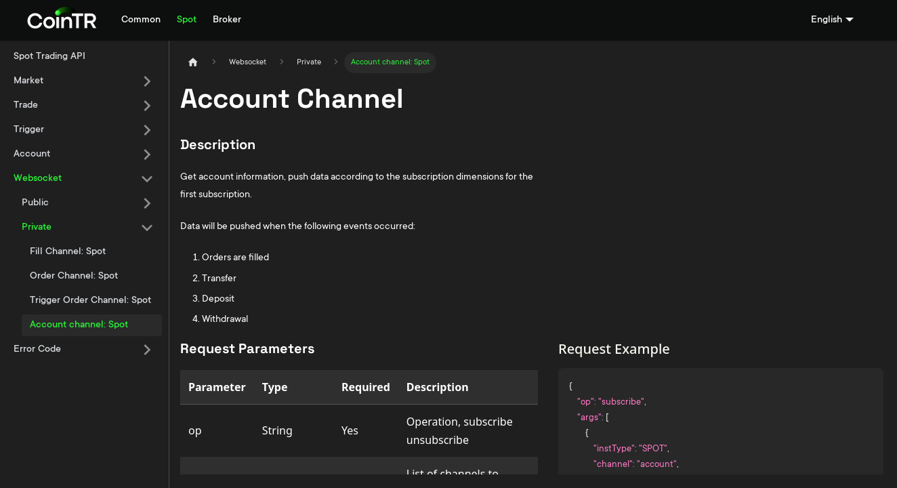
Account (32, 154)
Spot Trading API (49, 57)
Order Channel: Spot (74, 276)
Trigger (29, 130)
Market (28, 81)
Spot (186, 20)
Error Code (37, 349)
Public (35, 203)
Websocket (38, 179)
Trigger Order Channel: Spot (90, 301)
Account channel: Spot (79, 325)
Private (36, 227)
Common (141, 20)
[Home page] (193, 62)
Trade (26, 105)
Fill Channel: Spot (68, 252)
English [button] (826, 20)
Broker (227, 20)
